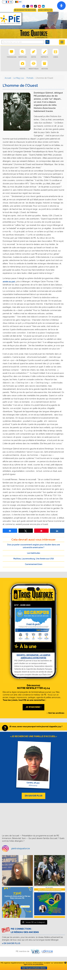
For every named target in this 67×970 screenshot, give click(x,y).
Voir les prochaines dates (34, 968)
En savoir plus (12, 943)
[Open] (61, 5)
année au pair (9, 281)
